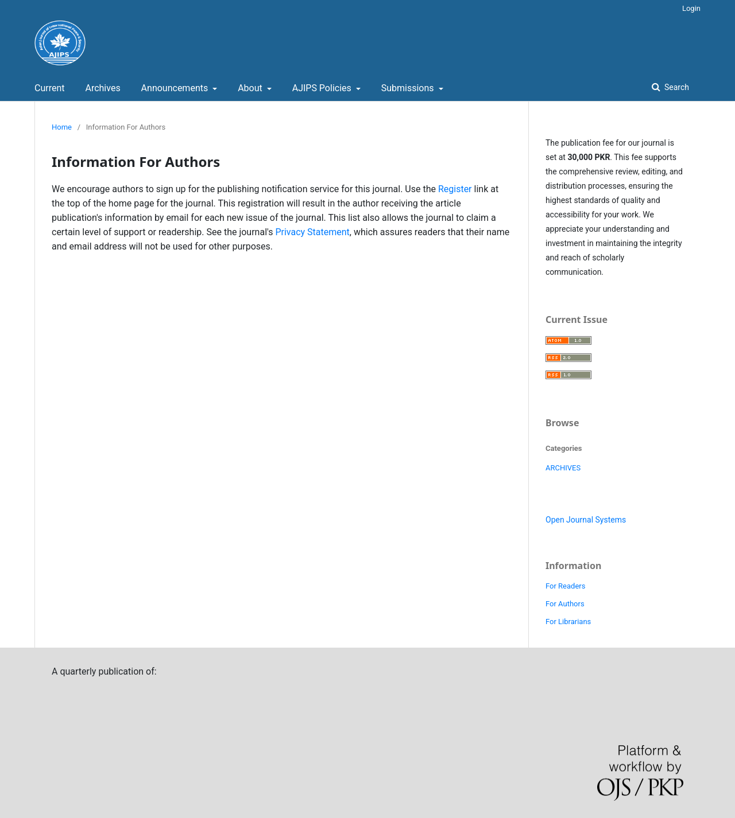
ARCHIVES (563, 467)
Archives (102, 88)
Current (49, 88)
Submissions (408, 88)
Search (676, 87)
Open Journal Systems (586, 519)
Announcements (176, 88)
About (251, 88)
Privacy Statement (312, 232)
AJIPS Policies (323, 88)
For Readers (565, 586)
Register (455, 189)
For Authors (565, 603)
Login (691, 8)
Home (62, 127)
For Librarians (568, 621)
